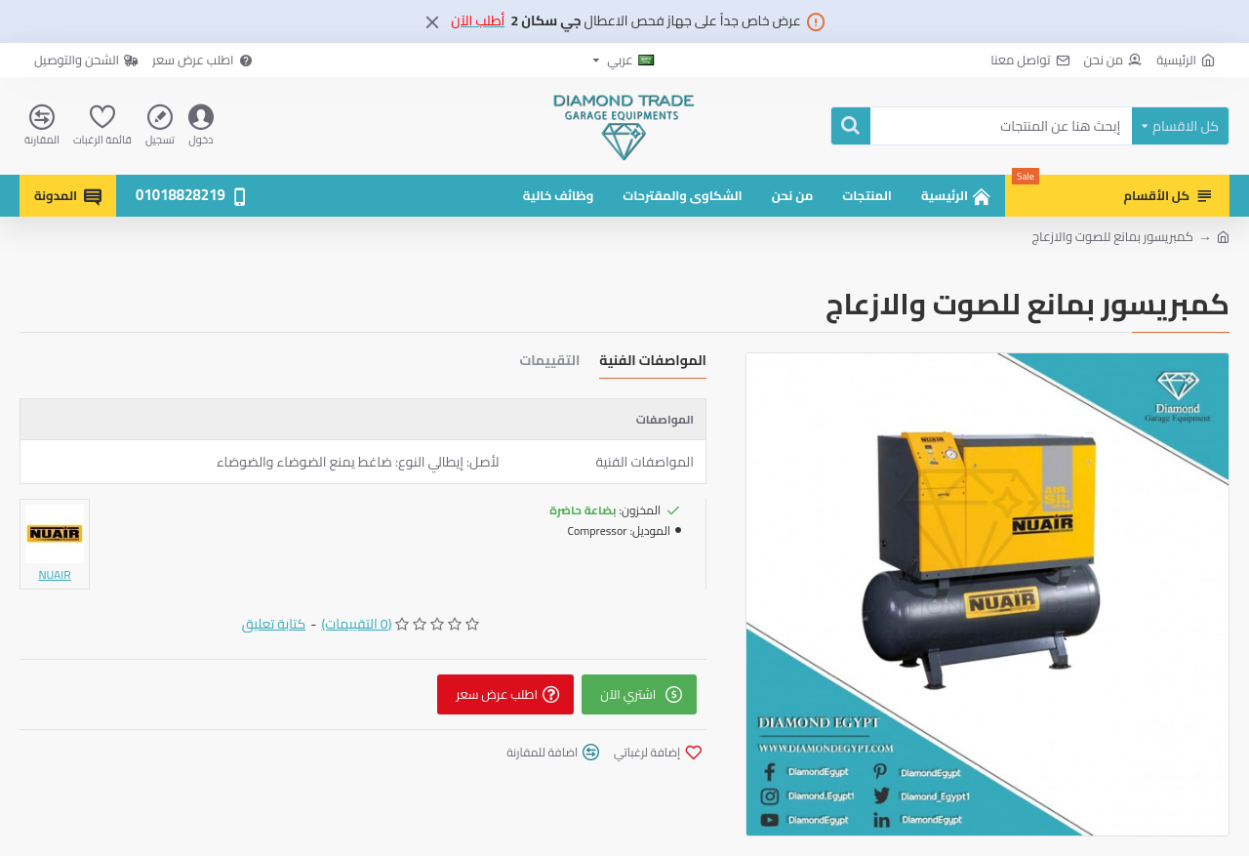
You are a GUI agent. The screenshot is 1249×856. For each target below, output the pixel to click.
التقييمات (549, 362)
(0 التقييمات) (356, 624)
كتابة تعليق (274, 624)
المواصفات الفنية (652, 362)
